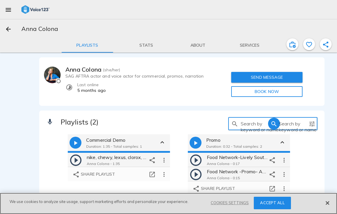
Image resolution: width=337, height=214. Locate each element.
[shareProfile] (326, 44)
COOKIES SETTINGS (230, 202)
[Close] (327, 203)
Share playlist (94, 174)
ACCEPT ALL (272, 202)
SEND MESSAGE (267, 77)
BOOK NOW (267, 91)
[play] (76, 160)
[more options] (164, 160)
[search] (235, 124)
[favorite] (309, 44)
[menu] (8, 9)
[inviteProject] (292, 44)
